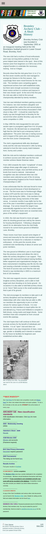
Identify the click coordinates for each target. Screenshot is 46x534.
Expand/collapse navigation (23, 3)
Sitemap (11, 524)
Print (5, 524)
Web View (40, 526)
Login (41, 524)
